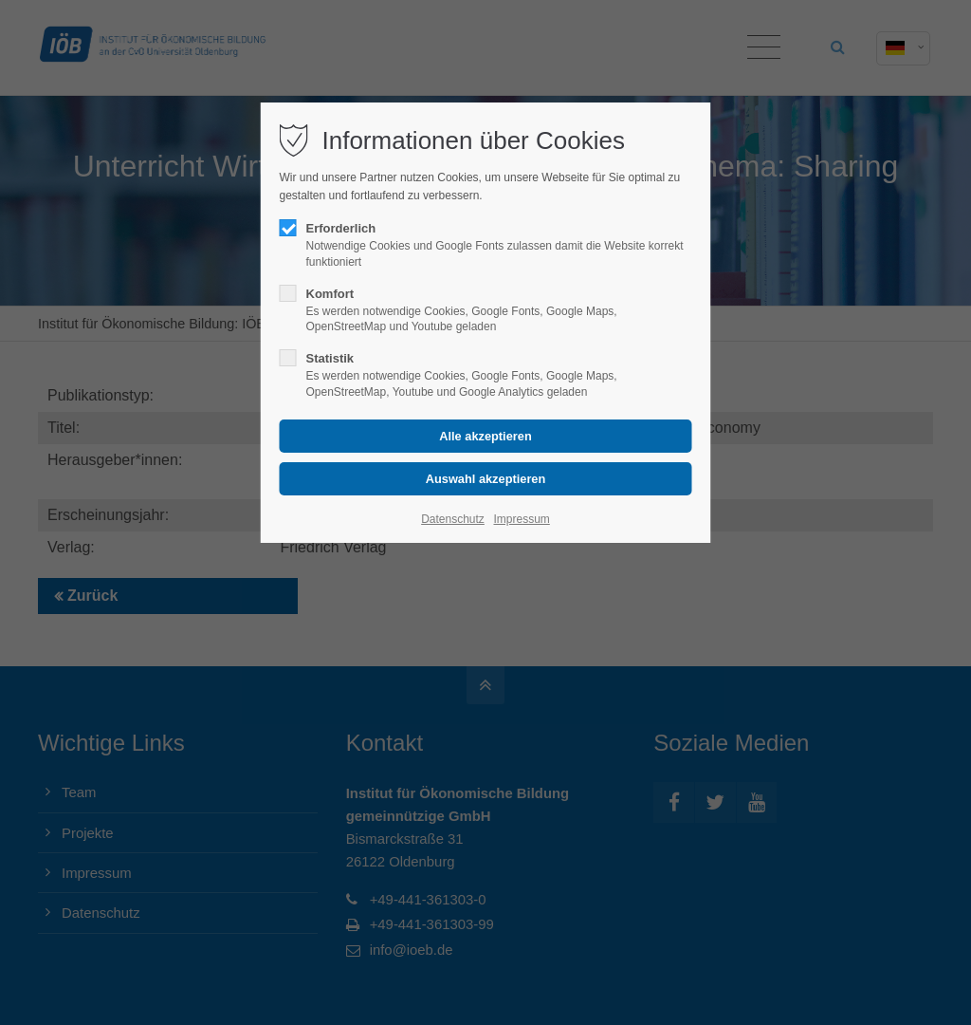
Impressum (521, 519)
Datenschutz (453, 519)
